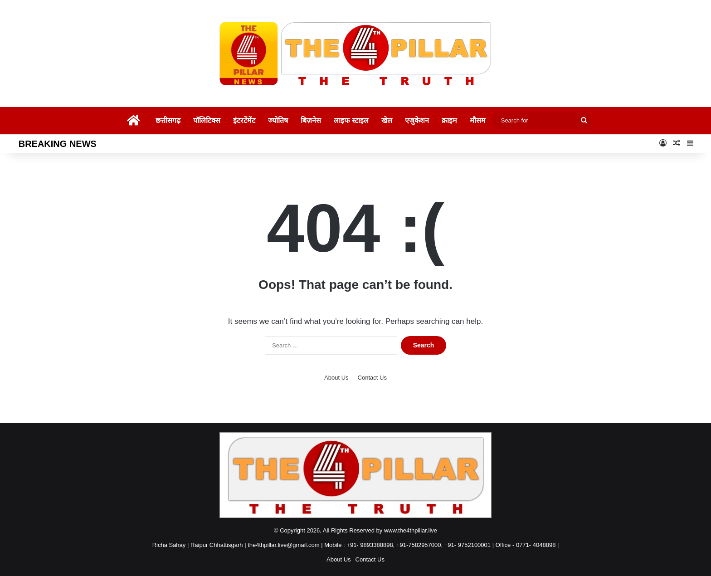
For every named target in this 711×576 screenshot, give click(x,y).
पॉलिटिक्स (206, 120)
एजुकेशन (417, 120)
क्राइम (449, 120)
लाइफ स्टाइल (351, 120)
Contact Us (372, 377)
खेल (386, 120)
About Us (336, 377)
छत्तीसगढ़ (168, 120)
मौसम (478, 120)
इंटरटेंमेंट (244, 120)
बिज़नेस (311, 120)
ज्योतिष (278, 120)
